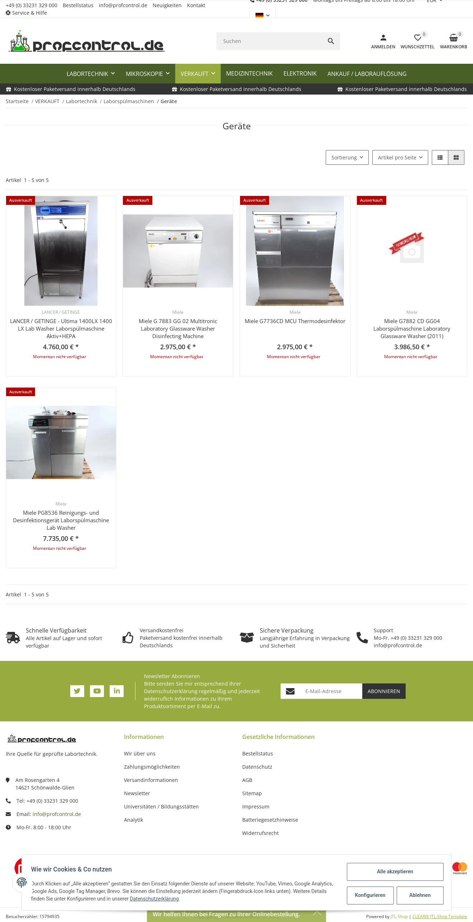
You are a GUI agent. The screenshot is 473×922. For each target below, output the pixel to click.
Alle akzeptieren (392, 871)
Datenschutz (257, 766)
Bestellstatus (78, 5)
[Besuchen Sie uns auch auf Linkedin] (116, 691)
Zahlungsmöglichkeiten (152, 766)
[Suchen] (269, 41)
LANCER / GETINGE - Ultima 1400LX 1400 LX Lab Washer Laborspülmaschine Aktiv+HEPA (61, 328)
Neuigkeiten (167, 5)
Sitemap (252, 793)
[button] (29, 12)
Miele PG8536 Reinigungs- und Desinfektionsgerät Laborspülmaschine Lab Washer (61, 520)
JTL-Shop (400, 916)
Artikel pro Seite (397, 157)
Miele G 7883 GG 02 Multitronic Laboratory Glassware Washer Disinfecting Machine (178, 328)
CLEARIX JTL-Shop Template (439, 916)
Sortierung (344, 157)
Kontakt (196, 5)
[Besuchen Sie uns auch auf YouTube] (97, 691)
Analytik (133, 819)
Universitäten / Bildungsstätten (161, 806)
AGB (247, 780)
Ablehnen (417, 895)
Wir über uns (140, 753)
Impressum (255, 806)
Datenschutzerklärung (170, 691)
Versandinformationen (151, 780)
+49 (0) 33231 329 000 (31, 5)
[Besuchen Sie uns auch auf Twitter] (77, 691)
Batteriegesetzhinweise (270, 819)
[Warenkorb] (451, 41)
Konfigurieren (368, 895)
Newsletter (137, 793)
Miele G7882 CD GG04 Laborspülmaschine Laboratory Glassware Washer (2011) (411, 328)
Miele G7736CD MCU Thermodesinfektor (295, 321)
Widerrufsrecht (260, 833)
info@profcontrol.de (123, 5)
